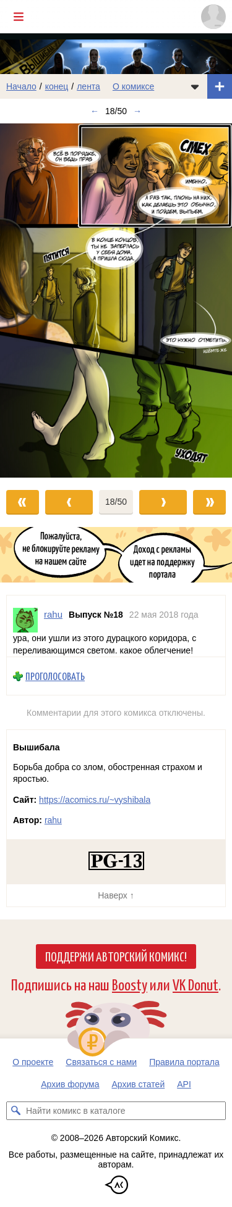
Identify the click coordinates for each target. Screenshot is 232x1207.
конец (57, 86)
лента (88, 86)
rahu (53, 820)
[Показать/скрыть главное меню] (18, 16)
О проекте (32, 1062)
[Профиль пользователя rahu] (25, 620)
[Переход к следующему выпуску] (116, 300)
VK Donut (195, 983)
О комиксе (133, 86)
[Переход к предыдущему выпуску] (29, 300)
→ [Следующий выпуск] (137, 111)
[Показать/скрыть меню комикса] (195, 86)
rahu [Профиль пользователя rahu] (53, 614)
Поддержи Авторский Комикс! (116, 956)
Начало (21, 86)
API (184, 1084)
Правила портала (184, 1062)
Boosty (129, 983)
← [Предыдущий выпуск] (94, 111)
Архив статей (138, 1084)
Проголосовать (55, 676)
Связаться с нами (101, 1062)
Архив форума (70, 1084)
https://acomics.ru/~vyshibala (94, 800)
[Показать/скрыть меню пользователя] (213, 16)
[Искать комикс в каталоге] (15, 1110)
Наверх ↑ (116, 895)
